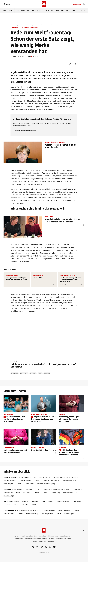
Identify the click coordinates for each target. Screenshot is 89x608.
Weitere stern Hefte (69, 481)
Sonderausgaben (9, 484)
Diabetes (25, 502)
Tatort (59, 514)
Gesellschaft (75, 10)
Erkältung (34, 502)
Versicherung (55, 493)
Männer (64, 305)
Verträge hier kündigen (40, 538)
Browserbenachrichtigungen (47, 541)
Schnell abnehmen (64, 511)
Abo (77, 4)
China (37, 489)
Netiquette (28, 538)
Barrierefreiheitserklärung (29, 536)
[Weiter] (84, 10)
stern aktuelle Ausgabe (51, 481)
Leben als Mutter (36, 10)
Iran (18, 10)
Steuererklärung (49, 511)
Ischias (20, 514)
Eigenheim (46, 489)
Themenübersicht (25, 481)
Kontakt (34, 541)
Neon (11, 25)
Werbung (51, 538)
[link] (84, 4)
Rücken (8, 505)
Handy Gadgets (69, 514)
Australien (28, 489)
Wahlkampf (47, 373)
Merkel (69, 170)
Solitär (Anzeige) (9, 496)
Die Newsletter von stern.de (20, 477)
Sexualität (25, 505)
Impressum (17, 536)
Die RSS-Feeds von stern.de (41, 477)
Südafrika (36, 493)
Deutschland (52, 244)
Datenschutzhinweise (66, 536)
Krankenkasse (8, 493)
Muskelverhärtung (32, 514)
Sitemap (37, 481)
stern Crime (64, 10)
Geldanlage (76, 489)
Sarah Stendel (17, 56)
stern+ (47, 10)
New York (26, 493)
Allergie (16, 502)
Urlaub (45, 493)
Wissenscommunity (10, 481)
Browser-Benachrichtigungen (46, 484)
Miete (18, 493)
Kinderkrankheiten (63, 502)
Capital (57, 10)
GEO (52, 10)
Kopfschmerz (77, 502)
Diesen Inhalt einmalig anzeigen (25, 130)
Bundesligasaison (47, 514)
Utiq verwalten (19, 538)
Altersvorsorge (17, 489)
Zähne (34, 505)
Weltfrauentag (16, 106)
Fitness (50, 502)
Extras (10, 10)
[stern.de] (44, 4)
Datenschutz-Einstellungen (63, 538)
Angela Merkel (14, 373)
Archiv (73, 477)
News (5, 10)
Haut (43, 502)
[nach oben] (82, 530)
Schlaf (16, 505)
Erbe (67, 489)
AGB (56, 536)
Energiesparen (58, 489)
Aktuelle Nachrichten (61, 477)
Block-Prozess (25, 10)
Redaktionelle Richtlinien (46, 536)
